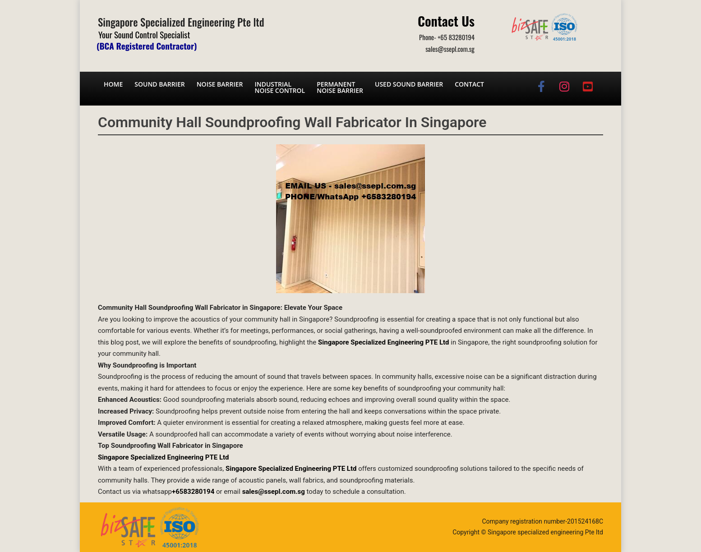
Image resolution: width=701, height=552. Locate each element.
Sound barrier (159, 84)
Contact (469, 84)
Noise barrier (220, 84)
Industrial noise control (279, 87)
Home (113, 84)
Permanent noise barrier (340, 87)
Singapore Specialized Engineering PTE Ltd (163, 457)
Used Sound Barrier (409, 84)
